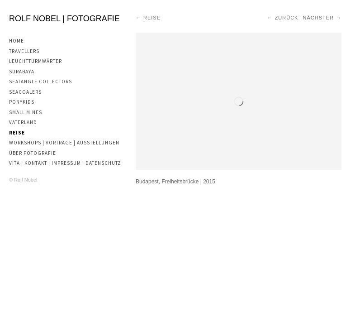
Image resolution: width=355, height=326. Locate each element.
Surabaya (21, 71)
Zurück (286, 17)
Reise (17, 132)
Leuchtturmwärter (35, 61)
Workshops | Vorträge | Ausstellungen (64, 142)
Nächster (318, 17)
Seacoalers (25, 92)
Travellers (24, 51)
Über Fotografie (32, 153)
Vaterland (23, 122)
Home (16, 41)
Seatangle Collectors (40, 81)
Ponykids (21, 102)
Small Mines (25, 112)
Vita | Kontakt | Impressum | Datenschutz (65, 163)
